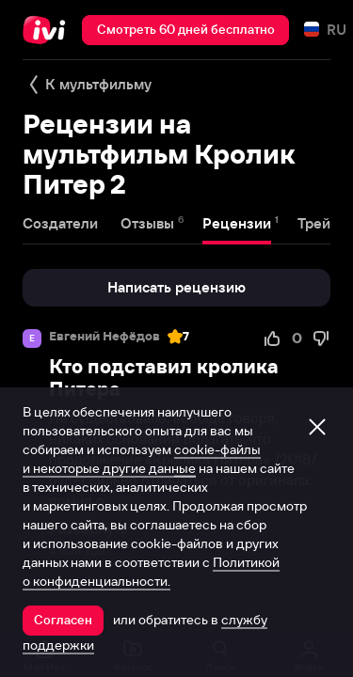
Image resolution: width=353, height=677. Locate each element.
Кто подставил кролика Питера (164, 377)
